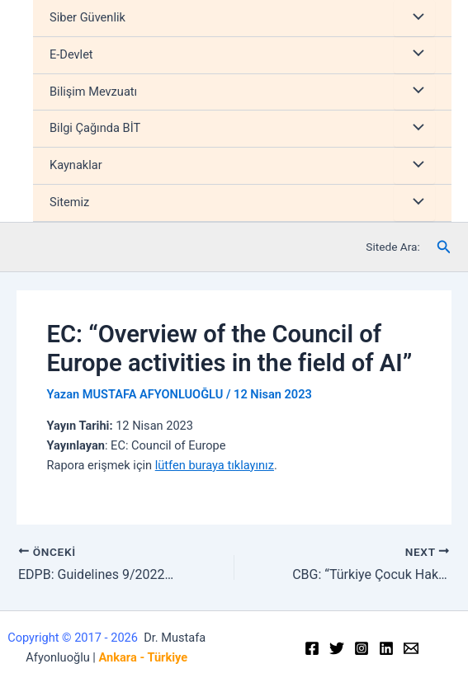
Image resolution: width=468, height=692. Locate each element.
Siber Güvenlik (87, 17)
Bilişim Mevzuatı (93, 91)
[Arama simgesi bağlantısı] (444, 247)
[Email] (411, 648)
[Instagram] (361, 648)
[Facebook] (312, 648)
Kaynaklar (76, 165)
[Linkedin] (386, 648)
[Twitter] (336, 648)
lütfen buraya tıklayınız (214, 465)
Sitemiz (69, 202)
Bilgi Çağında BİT (95, 127)
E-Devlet (71, 54)
